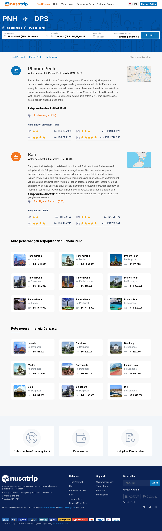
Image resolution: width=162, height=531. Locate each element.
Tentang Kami (75, 499)
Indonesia (14, 493)
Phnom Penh (35, 57)
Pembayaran (102, 494)
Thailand (15, 496)
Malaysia (25, 493)
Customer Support (106, 4)
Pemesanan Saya (85, 4)
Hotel (56, 4)
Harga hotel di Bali (38, 210)
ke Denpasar (52, 57)
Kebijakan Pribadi (48, 507)
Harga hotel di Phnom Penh (43, 124)
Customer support (104, 482)
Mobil (71, 4)
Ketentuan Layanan (67, 507)
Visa (63, 4)
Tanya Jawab (102, 486)
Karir (71, 494)
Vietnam (5, 496)
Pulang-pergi (37, 27)
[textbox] (23, 34)
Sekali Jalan (14, 27)
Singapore (36, 493)
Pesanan (100, 490)
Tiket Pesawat (43, 4)
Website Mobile (129, 502)
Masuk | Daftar (148, 4)
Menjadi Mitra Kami (78, 503)
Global (4, 493)
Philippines (47, 493)
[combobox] (23, 34)
